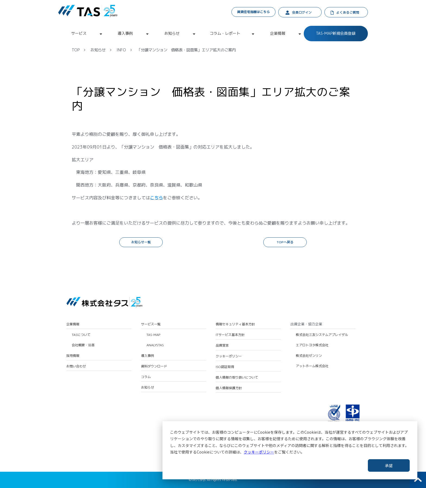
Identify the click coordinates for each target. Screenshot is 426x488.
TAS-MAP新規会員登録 (335, 33)
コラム (146, 377)
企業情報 (277, 33)
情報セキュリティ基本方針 (235, 324)
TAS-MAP (153, 335)
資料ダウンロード (154, 366)
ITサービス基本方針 (230, 335)
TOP (76, 50)
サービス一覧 (151, 324)
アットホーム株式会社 (312, 366)
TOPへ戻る (285, 242)
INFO (121, 50)
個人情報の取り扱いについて (237, 377)
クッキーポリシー (259, 452)
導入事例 (125, 33)
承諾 (389, 465)
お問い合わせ (76, 366)
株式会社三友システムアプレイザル (322, 335)
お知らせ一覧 (141, 242)
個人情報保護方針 (229, 388)
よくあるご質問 (347, 12)
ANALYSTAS (155, 345)
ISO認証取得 (225, 367)
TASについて (81, 335)
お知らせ (172, 33)
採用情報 (72, 356)
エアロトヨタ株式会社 (312, 345)
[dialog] (289, 450)
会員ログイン (302, 12)
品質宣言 (222, 345)
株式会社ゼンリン (309, 356)
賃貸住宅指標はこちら (253, 12)
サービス (78, 33)
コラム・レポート (225, 33)
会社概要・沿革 (83, 345)
